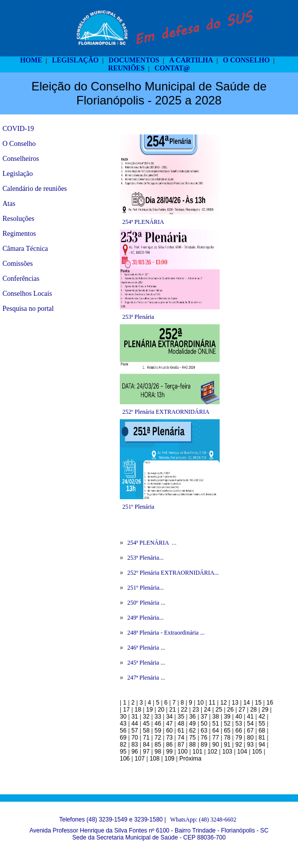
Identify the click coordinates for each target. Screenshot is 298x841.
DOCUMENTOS (134, 60)
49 (192, 723)
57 (134, 730)
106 (125, 758)
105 (257, 751)
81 (262, 737)
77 (215, 737)
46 (157, 723)
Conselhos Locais (27, 293)
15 (258, 702)
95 (123, 751)
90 (215, 744)
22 (184, 709)
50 (204, 723)
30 (123, 716)
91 (227, 744)
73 (169, 737)
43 (123, 723)
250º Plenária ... (146, 602)
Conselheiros (20, 158)
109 (169, 758)
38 (215, 716)
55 (262, 723)
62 (192, 730)
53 (239, 723)
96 (134, 751)
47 (169, 723)
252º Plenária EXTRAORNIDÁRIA (165, 411)
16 (270, 702)
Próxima (190, 758)
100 (183, 751)
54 (250, 723)
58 (146, 730)
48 (181, 723)
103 (227, 751)
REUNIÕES (126, 68)
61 (181, 730)
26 (230, 709)
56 (123, 730)
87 (181, 744)
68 (262, 730)
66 (239, 730)
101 (198, 751)
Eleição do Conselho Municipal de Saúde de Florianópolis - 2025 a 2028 (149, 93)
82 (123, 744)
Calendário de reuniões (34, 188)
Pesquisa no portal (28, 308)
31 (134, 716)
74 (181, 737)
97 (146, 751)
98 (157, 751)
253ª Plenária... (145, 557)
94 (262, 744)
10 (200, 702)
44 (134, 723)
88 (192, 744)
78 (227, 737)
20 (161, 709)
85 (157, 744)
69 (123, 737)
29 (265, 709)
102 (212, 751)
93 (250, 744)
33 (157, 716)
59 (157, 730)
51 (215, 723)
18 (138, 709)
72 (157, 737)
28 (253, 709)
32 (146, 716)
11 (212, 702)
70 (134, 737)
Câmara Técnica (25, 248)
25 (219, 709)
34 (169, 716)
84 (146, 744)
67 (250, 730)
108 (155, 758)
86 (169, 744)
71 (146, 737)
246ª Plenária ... (146, 647)
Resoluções (18, 218)
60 (169, 730)
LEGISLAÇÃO (75, 60)
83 (134, 744)
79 (239, 737)
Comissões (17, 263)
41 (250, 716)
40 (239, 716)
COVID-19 (18, 128)
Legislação (17, 173)
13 (235, 702)
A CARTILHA (191, 60)
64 (215, 730)
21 (172, 709)
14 (246, 702)
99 (169, 751)
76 (204, 737)
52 (227, 723)
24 (207, 709)
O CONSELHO (246, 60)
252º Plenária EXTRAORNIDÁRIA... (173, 572)
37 (204, 716)
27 (242, 709)
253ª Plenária (138, 316)
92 (239, 744)
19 (149, 709)
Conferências (20, 278)
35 (181, 716)
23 (195, 709)
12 (223, 702)
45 (146, 723)
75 (192, 737)
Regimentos (19, 233)
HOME (31, 60)
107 (140, 758)
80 (250, 737)
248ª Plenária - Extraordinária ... (166, 632)
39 (227, 716)
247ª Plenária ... (146, 677)
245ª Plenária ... (146, 662)
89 (204, 744)
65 (227, 730)
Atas (8, 203)
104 (242, 751)
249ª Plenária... (145, 617)
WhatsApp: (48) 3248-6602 (203, 819)
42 (262, 716)
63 (204, 730)
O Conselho (19, 143)
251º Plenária (138, 506)
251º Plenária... (145, 587)
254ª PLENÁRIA (143, 221)
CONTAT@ (172, 68)
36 (192, 716)
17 (126, 709)
